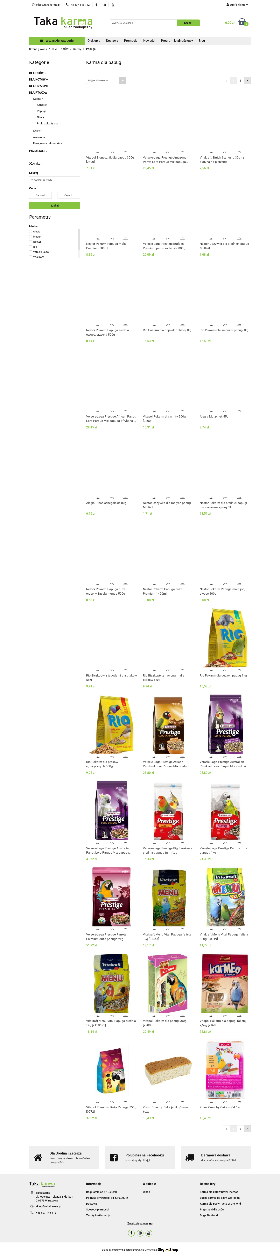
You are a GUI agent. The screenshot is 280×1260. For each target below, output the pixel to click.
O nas (146, 1191)
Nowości (149, 41)
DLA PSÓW (37, 73)
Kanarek (42, 104)
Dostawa (112, 41)
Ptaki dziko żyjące (47, 123)
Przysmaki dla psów (212, 1209)
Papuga (41, 111)
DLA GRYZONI (39, 86)
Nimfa (40, 117)
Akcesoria (39, 137)
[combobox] (106, 80)
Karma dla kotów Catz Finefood (219, 1191)
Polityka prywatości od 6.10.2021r (107, 1197)
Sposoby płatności (97, 1209)
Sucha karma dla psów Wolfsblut (220, 1197)
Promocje (130, 41)
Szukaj (55, 205)
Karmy (38, 98)
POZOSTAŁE (38, 151)
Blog (202, 41)
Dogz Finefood (209, 1215)
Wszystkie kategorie (57, 41)
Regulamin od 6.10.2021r (101, 1191)
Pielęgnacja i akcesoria (47, 143)
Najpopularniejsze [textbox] (98, 80)
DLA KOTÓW (38, 79)
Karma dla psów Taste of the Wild (220, 1203)
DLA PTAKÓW (39, 92)
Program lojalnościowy (177, 41)
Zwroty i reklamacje (98, 1215)
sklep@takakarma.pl (48, 1206)
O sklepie (94, 41)
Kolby (37, 130)
